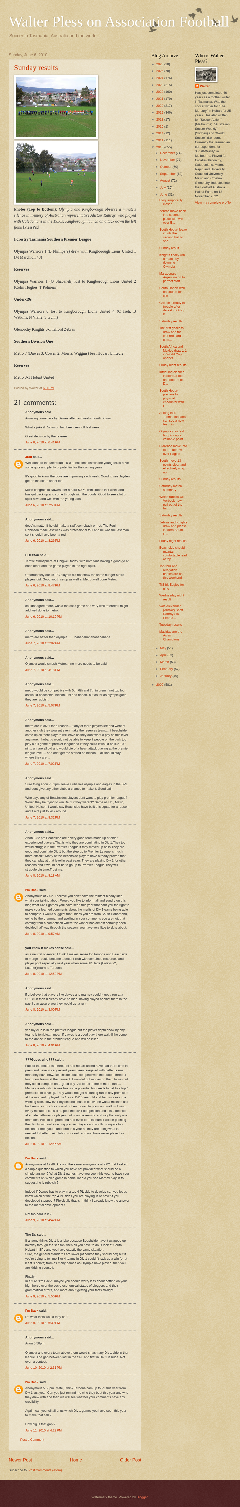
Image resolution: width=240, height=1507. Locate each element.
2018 (160, 119)
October (166, 167)
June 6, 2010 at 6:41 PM (42, 442)
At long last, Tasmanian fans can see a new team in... (172, 418)
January (166, 676)
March (165, 662)
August (165, 180)
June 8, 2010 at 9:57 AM (42, 934)
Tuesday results (170, 624)
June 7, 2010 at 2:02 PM (42, 643)
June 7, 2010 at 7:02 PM (42, 764)
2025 (160, 71)
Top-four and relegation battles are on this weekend (170, 571)
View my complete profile (213, 202)
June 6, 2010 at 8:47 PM (42, 585)
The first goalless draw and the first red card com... (171, 333)
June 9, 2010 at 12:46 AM (43, 1144)
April (163, 655)
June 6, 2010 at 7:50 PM (42, 505)
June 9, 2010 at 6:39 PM (42, 1323)
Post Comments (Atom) (45, 1470)
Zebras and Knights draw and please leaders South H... (173, 528)
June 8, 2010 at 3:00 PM (42, 1009)
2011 (160, 140)
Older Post (130, 1459)
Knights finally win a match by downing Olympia (172, 260)
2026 (160, 64)
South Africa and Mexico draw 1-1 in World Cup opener (172, 352)
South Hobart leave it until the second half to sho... (173, 235)
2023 (160, 85)
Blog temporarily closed (170, 202)
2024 (160, 78)
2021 (160, 99)
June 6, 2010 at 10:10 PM (43, 616)
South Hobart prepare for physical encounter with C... (171, 398)
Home (76, 1459)
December (168, 153)
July (163, 187)
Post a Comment (32, 1439)
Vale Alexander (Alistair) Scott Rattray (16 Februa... (171, 611)
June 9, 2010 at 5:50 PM (42, 1296)
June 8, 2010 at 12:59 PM (43, 974)
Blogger (142, 1497)
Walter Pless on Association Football (119, 21)
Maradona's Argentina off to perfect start (172, 277)
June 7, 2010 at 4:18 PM (42, 670)
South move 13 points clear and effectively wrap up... (172, 466)
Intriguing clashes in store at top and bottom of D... (171, 377)
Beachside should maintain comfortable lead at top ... (173, 553)
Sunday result (169, 248)
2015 (160, 126)
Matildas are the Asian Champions (170, 635)
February (167, 669)
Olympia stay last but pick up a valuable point (171, 435)
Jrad (28, 457)
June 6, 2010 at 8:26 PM (42, 540)
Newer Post (20, 1459)
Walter (205, 86)
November (168, 160)
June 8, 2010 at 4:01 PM (42, 1045)
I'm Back (31, 890)
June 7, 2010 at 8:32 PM (42, 817)
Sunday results (36, 67)
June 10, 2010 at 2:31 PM (43, 1367)
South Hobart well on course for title (172, 292)
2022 (160, 92)
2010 (160, 147)
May (163, 648)
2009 (160, 684)
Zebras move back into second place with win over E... (172, 216)
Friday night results (172, 365)
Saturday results (170, 321)
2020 (160, 106)
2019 (160, 112)
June (164, 194)
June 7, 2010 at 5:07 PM (42, 705)
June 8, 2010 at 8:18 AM (42, 875)
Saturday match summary (170, 488)
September (168, 174)
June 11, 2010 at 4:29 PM (43, 1430)
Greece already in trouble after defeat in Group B (172, 308)
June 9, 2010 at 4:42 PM (42, 1220)
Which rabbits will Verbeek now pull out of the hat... (171, 502)
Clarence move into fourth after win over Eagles (173, 450)
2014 (160, 133)
